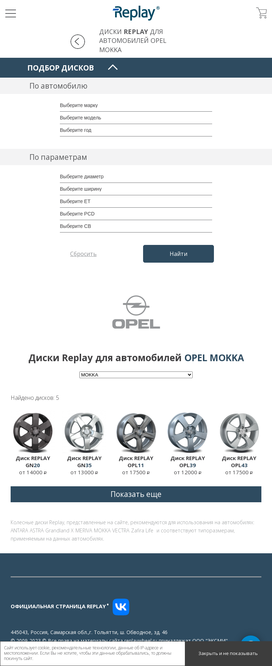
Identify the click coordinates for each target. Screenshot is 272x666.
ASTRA (37, 530)
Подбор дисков (60, 68)
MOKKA (102, 530)
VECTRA (120, 530)
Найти (178, 254)
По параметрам (58, 157)
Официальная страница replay (60, 606)
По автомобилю (58, 86)
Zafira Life (142, 530)
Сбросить (83, 254)
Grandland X (59, 530)
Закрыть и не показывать (228, 653)
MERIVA (83, 530)
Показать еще (136, 494)
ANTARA (19, 530)
